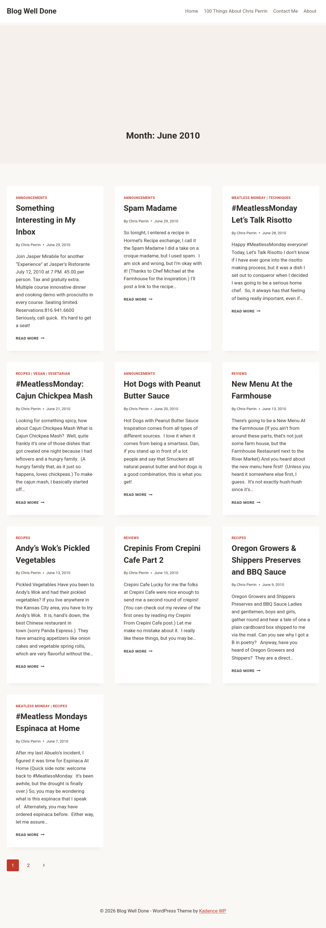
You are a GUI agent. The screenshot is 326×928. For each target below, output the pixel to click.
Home (191, 11)
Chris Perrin (31, 244)
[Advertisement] (163, 64)
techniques (280, 198)
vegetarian (59, 374)
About (310, 11)
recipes (23, 374)
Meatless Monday (249, 198)
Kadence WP (212, 911)
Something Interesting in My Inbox (46, 220)
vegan (39, 374)
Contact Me (285, 11)
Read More (30, 338)
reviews (239, 374)
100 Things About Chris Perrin (236, 11)
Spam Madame (150, 208)
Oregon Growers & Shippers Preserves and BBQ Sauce (266, 560)
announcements (31, 198)
